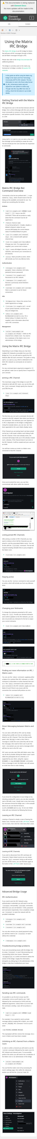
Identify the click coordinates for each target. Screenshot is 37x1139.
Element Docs (20, 6)
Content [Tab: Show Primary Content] (27, 24)
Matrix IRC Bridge (10, 51)
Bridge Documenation (23, 59)
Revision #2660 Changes (8, 33)
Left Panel (26, 821)
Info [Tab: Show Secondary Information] (9, 24)
